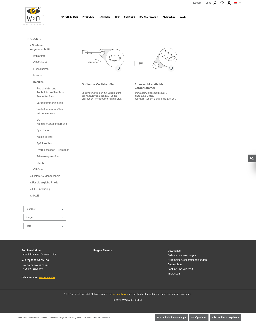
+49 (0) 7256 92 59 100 (35, 260)
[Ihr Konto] (229, 3)
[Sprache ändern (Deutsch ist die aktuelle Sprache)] (237, 3)
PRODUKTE (34, 39)
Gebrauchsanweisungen (182, 255)
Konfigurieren (198, 317)
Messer (37, 75)
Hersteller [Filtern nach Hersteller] (45, 209)
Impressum (174, 273)
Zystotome (43, 130)
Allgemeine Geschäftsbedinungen (187, 260)
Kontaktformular (47, 277)
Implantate (39, 56)
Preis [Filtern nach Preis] (45, 226)
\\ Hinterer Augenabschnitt (45, 176)
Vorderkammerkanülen (50, 103)
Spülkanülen (44, 143)
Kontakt (197, 2)
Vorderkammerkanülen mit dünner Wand (50, 111)
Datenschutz (175, 264)
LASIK (40, 163)
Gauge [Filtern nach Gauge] (45, 217)
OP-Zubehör (40, 62)
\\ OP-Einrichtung (40, 189)
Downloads (174, 250)
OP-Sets (38, 169)
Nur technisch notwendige (171, 317)
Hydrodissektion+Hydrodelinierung (51, 150)
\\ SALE (34, 195)
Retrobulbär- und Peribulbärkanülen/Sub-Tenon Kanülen (50, 92)
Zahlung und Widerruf (180, 269)
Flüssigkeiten (40, 69)
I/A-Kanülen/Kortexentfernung (51, 121)
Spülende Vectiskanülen (98, 84)
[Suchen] (215, 3)
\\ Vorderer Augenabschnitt (40, 47)
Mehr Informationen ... (102, 317)
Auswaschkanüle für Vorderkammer (149, 86)
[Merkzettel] (222, 3)
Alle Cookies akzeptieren (225, 317)
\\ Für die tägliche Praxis (44, 182)
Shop (208, 2)
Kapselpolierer (45, 136)
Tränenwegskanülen (48, 156)
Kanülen (38, 82)
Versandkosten (120, 294)
